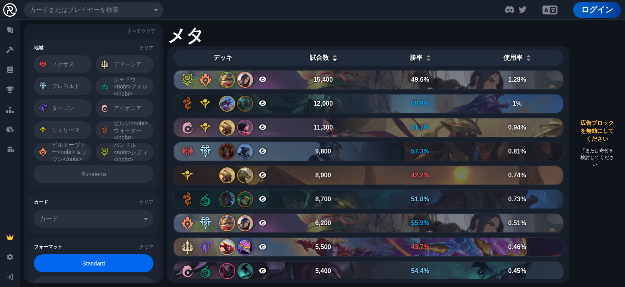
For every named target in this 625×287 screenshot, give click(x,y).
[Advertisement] (597, 143)
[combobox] (93, 10)
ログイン (597, 9)
